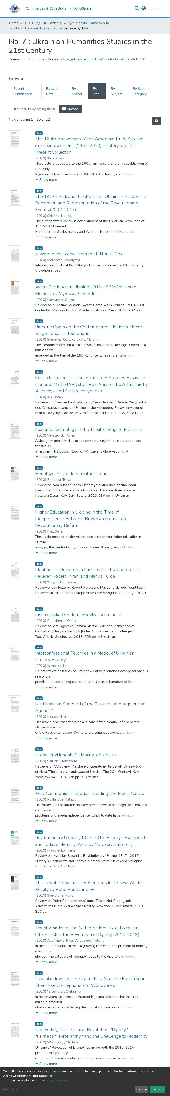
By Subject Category (141, 91)
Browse (70, 109)
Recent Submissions (23, 91)
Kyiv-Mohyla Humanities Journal (90, 23)
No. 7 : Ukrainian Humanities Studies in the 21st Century (36, 28)
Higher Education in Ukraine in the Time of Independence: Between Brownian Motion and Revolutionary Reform (81, 518)
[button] (143, 8)
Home (13, 23)
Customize (10, 1089)
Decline (141, 1089)
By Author (77, 91)
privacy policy (57, 1080)
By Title (96, 91)
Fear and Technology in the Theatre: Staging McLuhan (88, 429)
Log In (153, 8)
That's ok (157, 1089)
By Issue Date (52, 91)
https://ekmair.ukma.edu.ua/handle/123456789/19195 (103, 59)
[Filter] (34, 109)
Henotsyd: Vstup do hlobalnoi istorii (70, 474)
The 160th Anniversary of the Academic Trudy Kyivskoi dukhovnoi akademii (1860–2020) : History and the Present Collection (89, 145)
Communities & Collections (46, 8)
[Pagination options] (156, 121)
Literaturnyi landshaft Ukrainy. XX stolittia (76, 755)
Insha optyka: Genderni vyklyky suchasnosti (78, 615)
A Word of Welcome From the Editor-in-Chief (80, 254)
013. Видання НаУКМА (43, 23)
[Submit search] (137, 8)
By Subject (116, 91)
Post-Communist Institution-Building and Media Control (90, 793)
